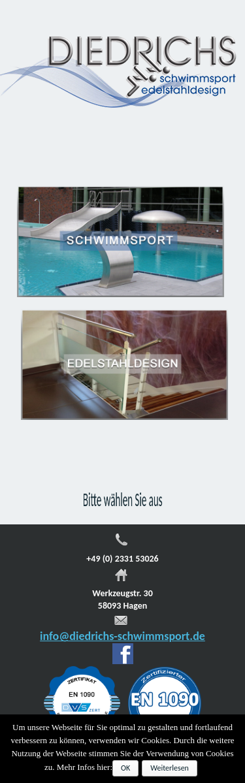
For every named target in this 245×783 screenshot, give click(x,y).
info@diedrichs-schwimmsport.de (122, 636)
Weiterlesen (169, 768)
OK (125, 768)
